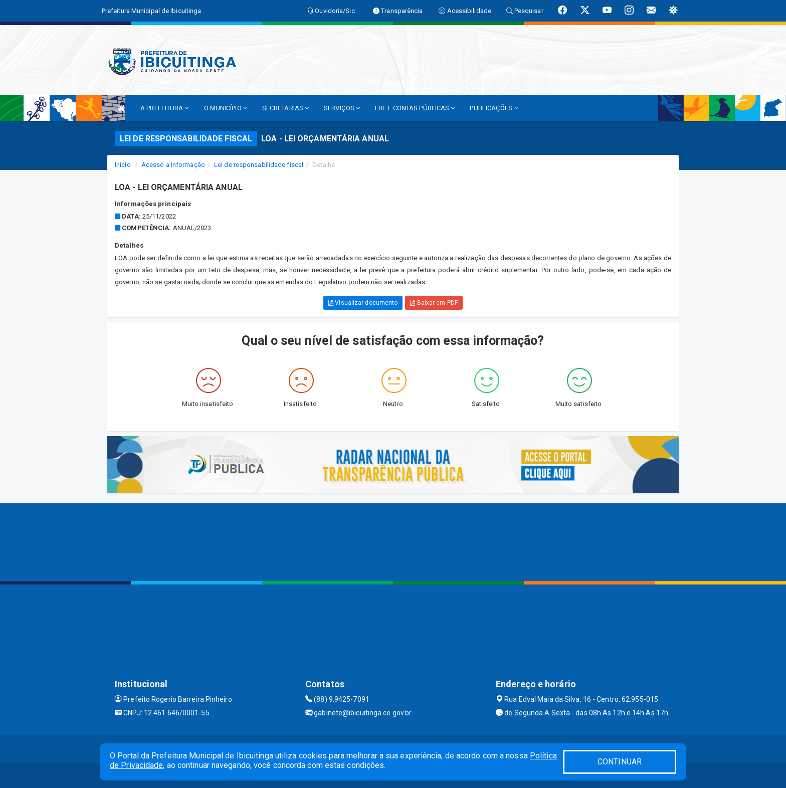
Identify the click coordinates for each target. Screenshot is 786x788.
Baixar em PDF (434, 302)
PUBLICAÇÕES (494, 108)
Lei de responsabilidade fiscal (258, 164)
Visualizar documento (363, 302)
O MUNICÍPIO (225, 108)
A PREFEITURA (164, 108)
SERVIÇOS (342, 108)
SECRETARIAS (285, 108)
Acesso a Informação (173, 164)
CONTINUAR (620, 761)
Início (123, 164)
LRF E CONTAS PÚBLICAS (415, 108)
